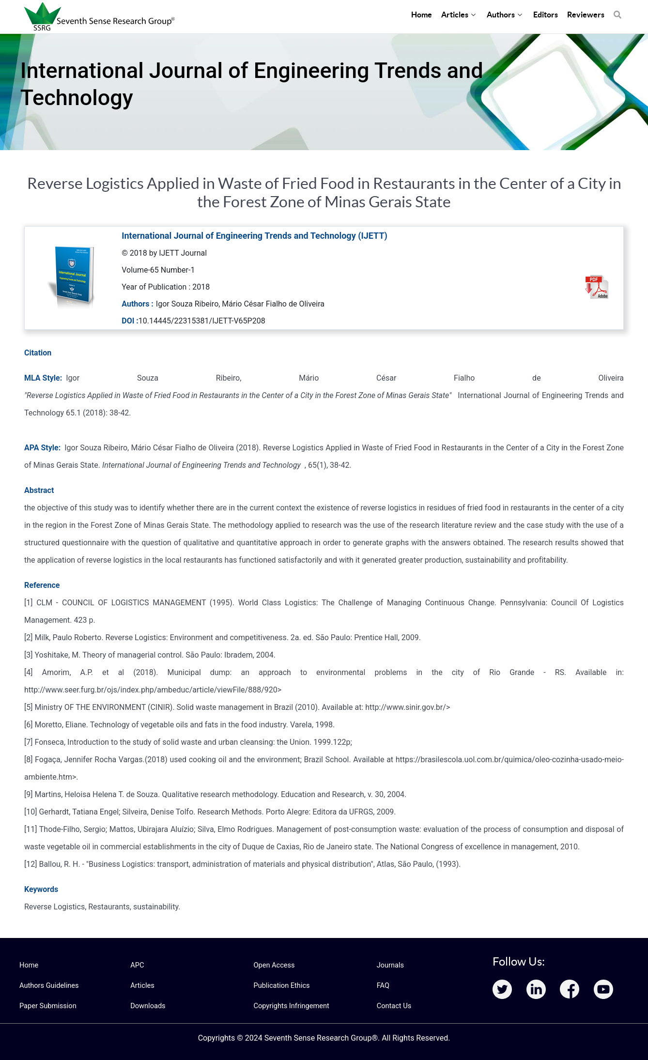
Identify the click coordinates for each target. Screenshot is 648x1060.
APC (136, 965)
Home (28, 965)
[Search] (617, 9)
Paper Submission (46, 1006)
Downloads (147, 1006)
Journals (390, 965)
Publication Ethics (280, 985)
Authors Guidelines (48, 985)
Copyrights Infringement (289, 1006)
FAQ (383, 985)
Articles (142, 985)
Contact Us (393, 1006)
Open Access (273, 965)
